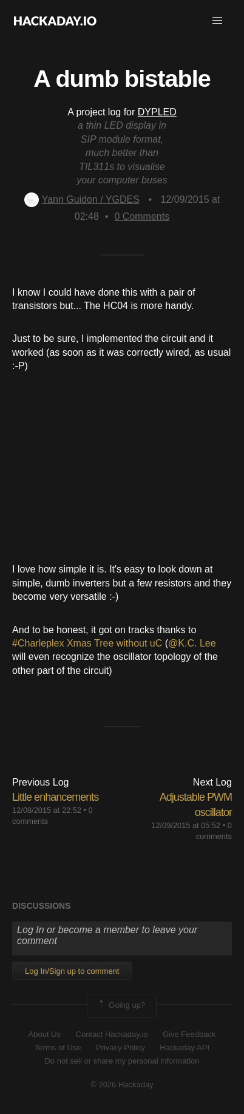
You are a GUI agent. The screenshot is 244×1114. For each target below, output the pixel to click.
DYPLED (157, 112)
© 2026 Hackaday (122, 1084)
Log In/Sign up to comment (72, 971)
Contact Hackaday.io (112, 1034)
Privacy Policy (120, 1047)
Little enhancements (55, 797)
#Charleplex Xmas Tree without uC (87, 643)
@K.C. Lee (192, 643)
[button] (217, 20)
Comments (141, 216)
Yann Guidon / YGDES (82, 199)
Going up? (121, 1005)
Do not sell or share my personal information (121, 1060)
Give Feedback (189, 1034)
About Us (45, 1034)
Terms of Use (58, 1047)
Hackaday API (184, 1047)
